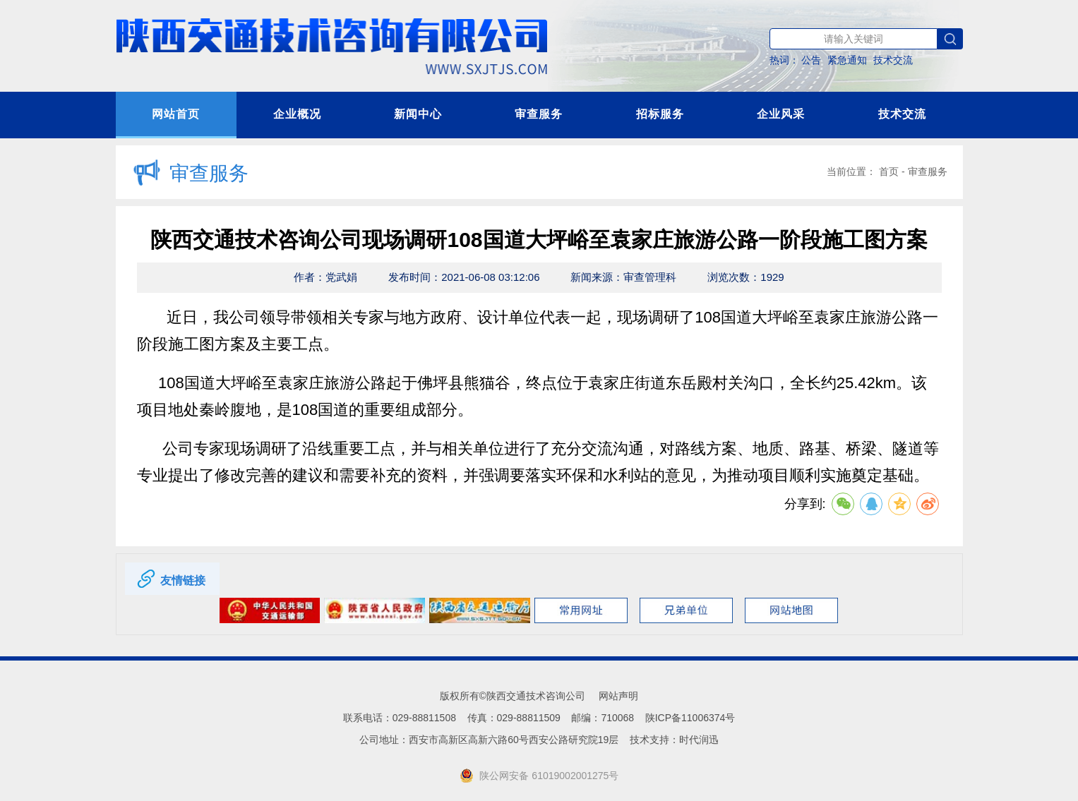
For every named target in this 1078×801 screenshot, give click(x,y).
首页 (889, 171)
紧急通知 (847, 60)
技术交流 (893, 60)
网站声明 (618, 695)
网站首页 (176, 114)
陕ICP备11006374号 (690, 717)
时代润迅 (699, 739)
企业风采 (781, 114)
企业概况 (297, 114)
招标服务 (660, 114)
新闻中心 (418, 114)
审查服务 (539, 114)
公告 (811, 60)
